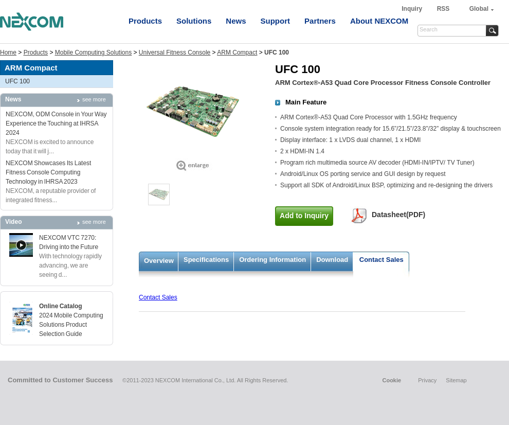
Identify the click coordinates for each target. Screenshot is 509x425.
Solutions (193, 20)
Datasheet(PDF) (398, 214)
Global (478, 8)
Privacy (427, 380)
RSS (443, 8)
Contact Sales (381, 259)
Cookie (391, 380)
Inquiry (413, 8)
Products (145, 20)
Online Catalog (60, 306)
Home (8, 52)
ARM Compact (237, 52)
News (236, 20)
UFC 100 (17, 81)
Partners (320, 20)
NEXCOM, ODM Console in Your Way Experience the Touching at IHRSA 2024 (56, 123)
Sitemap (456, 380)
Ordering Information (272, 259)
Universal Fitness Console (174, 52)
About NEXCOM (379, 20)
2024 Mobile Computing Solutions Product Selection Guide (71, 325)
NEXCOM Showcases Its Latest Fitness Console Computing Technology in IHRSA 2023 (48, 172)
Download (332, 259)
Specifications (206, 259)
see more (94, 99)
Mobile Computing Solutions (93, 52)
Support (275, 20)
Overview (159, 260)
